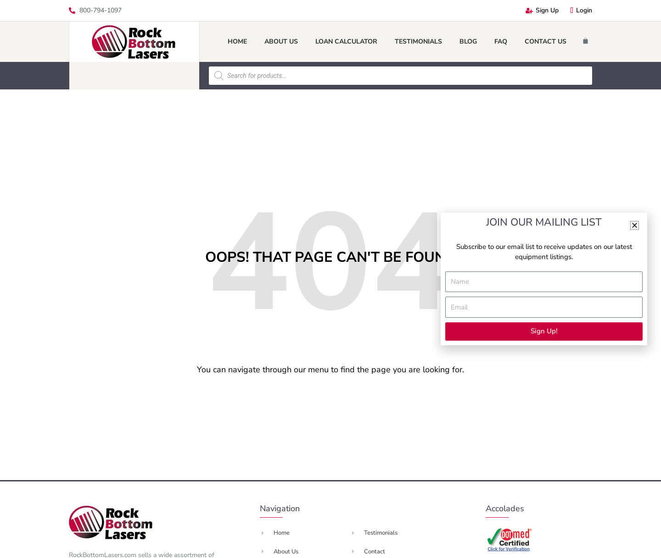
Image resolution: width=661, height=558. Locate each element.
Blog (468, 41)
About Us (281, 41)
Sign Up (542, 10)
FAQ (500, 41)
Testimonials (418, 41)
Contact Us (545, 41)
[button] (634, 225)
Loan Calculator (346, 41)
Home (237, 41)
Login (581, 10)
